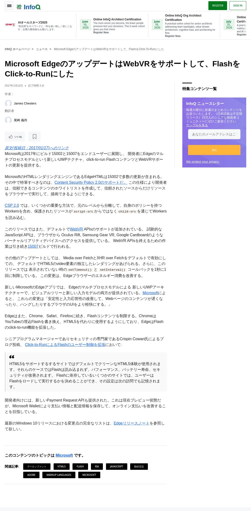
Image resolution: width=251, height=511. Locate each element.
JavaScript (116, 466)
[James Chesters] (8, 103)
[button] (214, 150)
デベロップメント (36, 466)
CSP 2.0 (12, 205)
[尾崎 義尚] (8, 120)
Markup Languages (58, 475)
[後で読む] (34, 137)
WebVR (76, 229)
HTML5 (62, 466)
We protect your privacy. (202, 161)
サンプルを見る (197, 125)
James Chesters (25, 103)
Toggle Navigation (9, 5)
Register (217, 5)
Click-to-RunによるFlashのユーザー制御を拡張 (65, 345)
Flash (80, 466)
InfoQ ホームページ (17, 49)
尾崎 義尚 (20, 120)
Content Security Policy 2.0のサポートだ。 (91, 182)
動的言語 (139, 466)
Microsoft (150, 293)
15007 (33, 246)
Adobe (31, 475)
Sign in (237, 5)
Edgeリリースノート (131, 423)
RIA (97, 466)
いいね (18, 136)
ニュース (42, 49)
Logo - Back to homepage (29, 5)
